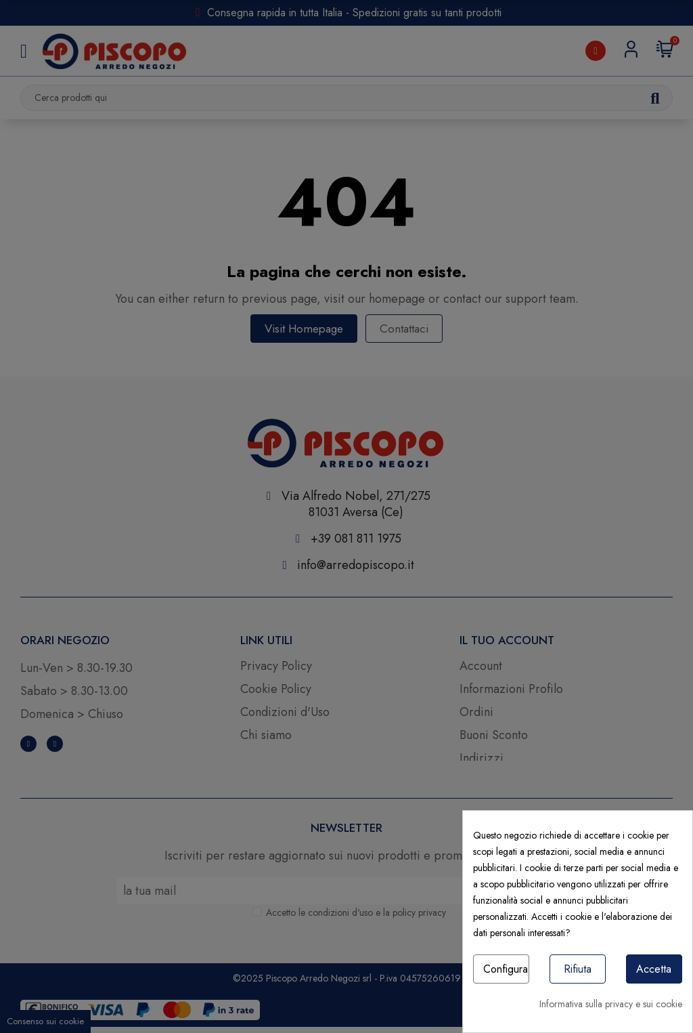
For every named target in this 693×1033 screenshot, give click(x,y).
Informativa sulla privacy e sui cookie (610, 1004)
